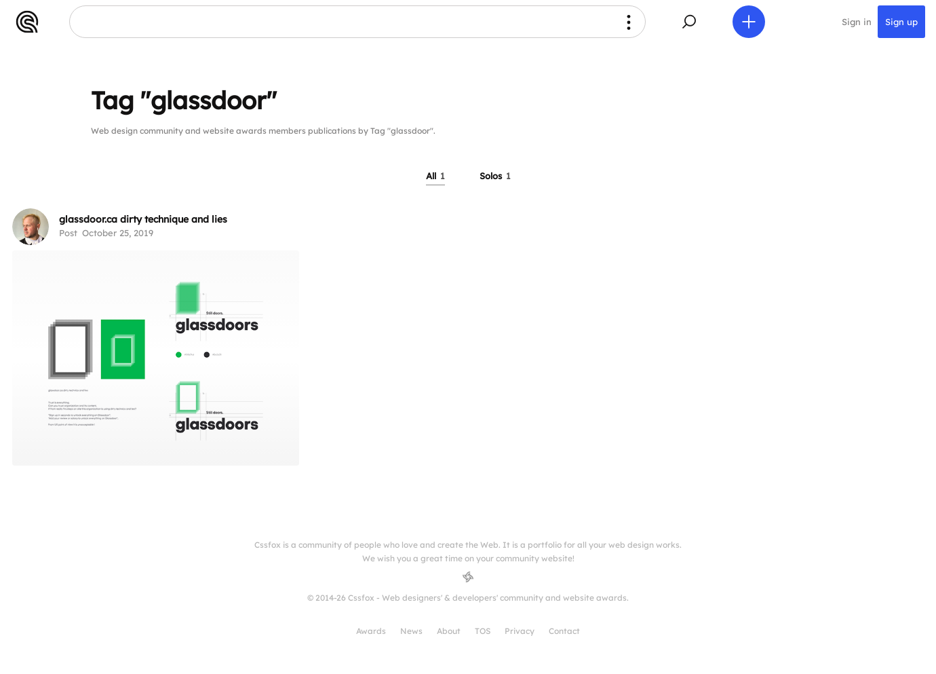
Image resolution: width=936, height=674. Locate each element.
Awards (371, 631)
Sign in (857, 21)
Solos (495, 175)
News (411, 631)
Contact (564, 631)
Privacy (519, 631)
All (435, 175)
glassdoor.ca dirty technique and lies (143, 219)
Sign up (901, 21)
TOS (482, 631)
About (449, 631)
